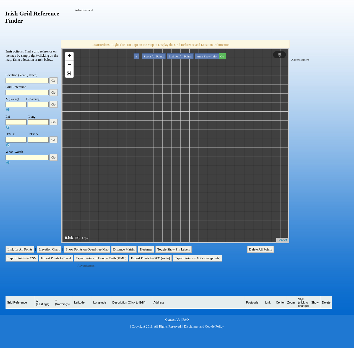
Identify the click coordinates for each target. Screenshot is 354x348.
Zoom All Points (154, 56)
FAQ (185, 319)
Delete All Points (260, 249)
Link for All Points (180, 56)
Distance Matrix (124, 249)
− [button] (69, 65)
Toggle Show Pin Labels (173, 249)
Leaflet (282, 240)
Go (53, 81)
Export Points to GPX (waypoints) (197, 258)
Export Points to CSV (21, 258)
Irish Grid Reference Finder (32, 17)
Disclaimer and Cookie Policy (204, 326)
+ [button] (69, 56)
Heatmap (146, 249)
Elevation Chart (49, 249)
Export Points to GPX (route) (150, 258)
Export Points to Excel (56, 258)
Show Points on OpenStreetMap (87, 249)
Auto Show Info (211, 56)
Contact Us (172, 319)
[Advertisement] (175, 24)
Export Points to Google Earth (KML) (101, 258)
